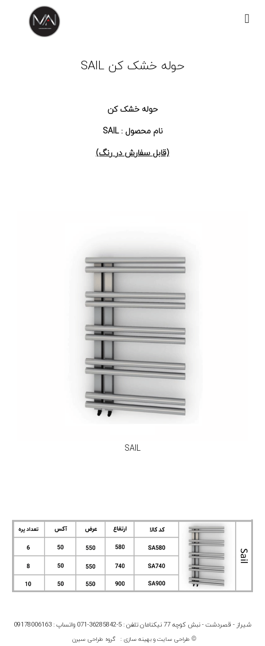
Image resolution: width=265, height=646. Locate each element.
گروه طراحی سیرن (93, 639)
